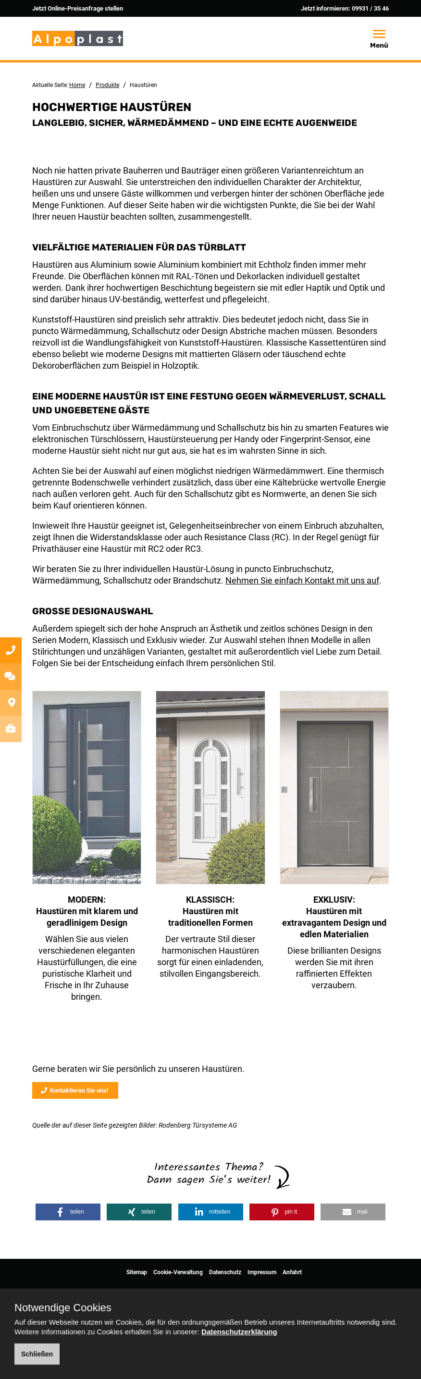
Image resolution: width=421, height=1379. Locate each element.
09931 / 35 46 (370, 8)
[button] (68, 1212)
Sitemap (136, 1272)
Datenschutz (225, 1272)
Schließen (37, 1354)
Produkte (107, 85)
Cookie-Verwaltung (178, 1272)
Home (77, 85)
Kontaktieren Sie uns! (75, 1090)
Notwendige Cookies (62, 1308)
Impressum (262, 1272)
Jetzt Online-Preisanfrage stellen (77, 8)
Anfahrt (292, 1272)
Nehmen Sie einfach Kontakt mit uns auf (302, 580)
